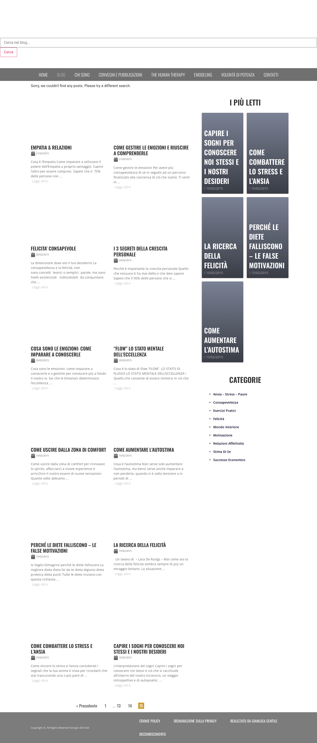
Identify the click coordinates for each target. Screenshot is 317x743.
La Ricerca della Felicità (220, 255)
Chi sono (82, 74)
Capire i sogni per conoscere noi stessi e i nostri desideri (221, 157)
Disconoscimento (152, 734)
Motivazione (222, 435)
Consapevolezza (225, 402)
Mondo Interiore (226, 427)
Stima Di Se (222, 451)
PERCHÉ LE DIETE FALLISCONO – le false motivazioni (267, 246)
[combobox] (158, 42)
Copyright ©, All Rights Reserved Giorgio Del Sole (60, 727)
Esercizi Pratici (224, 410)
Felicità (218, 419)
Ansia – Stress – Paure (230, 394)
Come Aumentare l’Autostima (221, 340)
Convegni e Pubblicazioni (120, 74)
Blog (61, 74)
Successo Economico (229, 460)
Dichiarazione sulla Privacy (195, 721)
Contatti (271, 74)
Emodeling (203, 74)
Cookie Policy (149, 721)
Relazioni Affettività (228, 443)
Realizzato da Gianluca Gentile (253, 721)
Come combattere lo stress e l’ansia (267, 166)
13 (119, 706)
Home (43, 74)
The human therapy (168, 74)
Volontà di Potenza (238, 74)
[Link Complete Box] (70, 141)
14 (130, 706)
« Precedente (86, 706)
